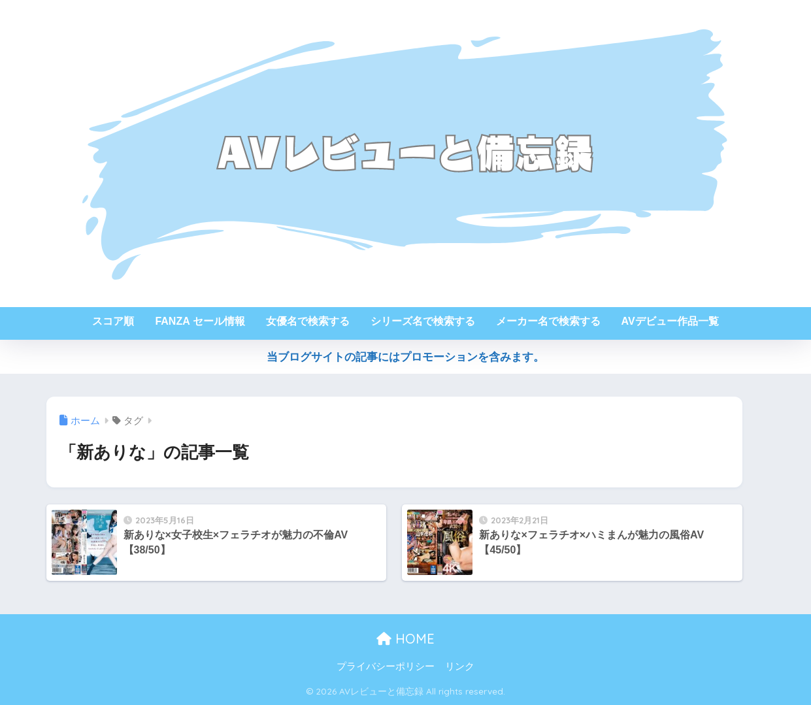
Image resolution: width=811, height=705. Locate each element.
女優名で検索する (308, 321)
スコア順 (113, 321)
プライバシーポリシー (386, 666)
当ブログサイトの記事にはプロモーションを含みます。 (405, 357)
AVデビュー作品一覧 (670, 321)
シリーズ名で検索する (423, 321)
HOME (405, 639)
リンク (459, 666)
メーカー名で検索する (548, 321)
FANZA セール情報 (199, 321)
